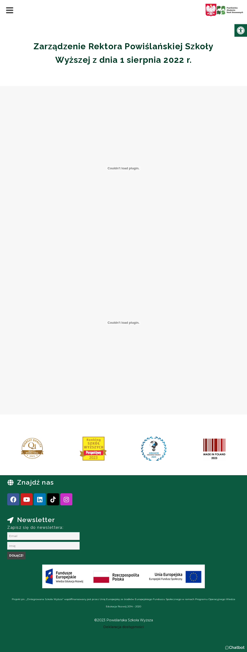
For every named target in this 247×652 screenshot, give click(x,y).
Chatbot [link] (237, 647)
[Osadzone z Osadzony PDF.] (123, 168)
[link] (240, 30)
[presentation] (19, 450)
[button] (235, 647)
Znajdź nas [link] (35, 482)
